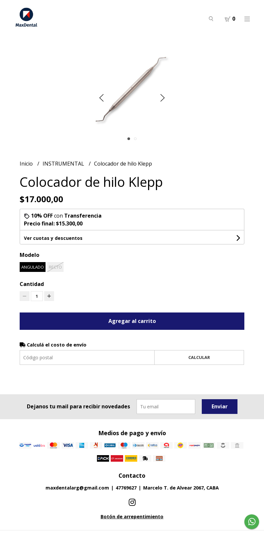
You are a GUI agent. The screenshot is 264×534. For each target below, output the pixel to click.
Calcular (199, 357)
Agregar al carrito (132, 321)
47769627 (126, 488)
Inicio (27, 163)
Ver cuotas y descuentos (53, 238)
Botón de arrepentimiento (132, 516)
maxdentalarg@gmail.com (77, 488)
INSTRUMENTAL (64, 163)
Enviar (220, 406)
